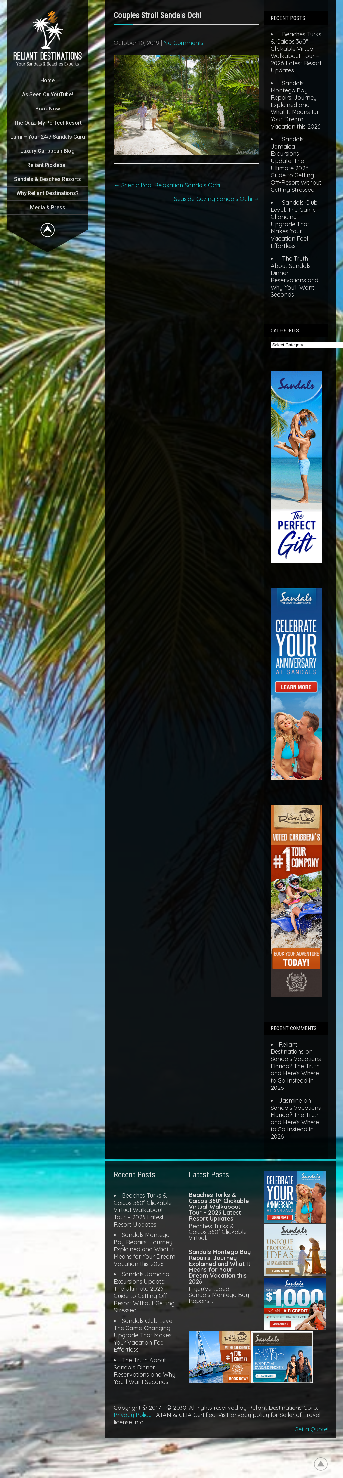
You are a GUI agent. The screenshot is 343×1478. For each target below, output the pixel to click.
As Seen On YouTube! (47, 94)
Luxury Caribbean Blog (47, 151)
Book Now (47, 109)
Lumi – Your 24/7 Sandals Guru (47, 137)
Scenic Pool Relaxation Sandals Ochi (167, 185)
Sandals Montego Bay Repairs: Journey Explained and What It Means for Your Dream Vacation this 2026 (296, 104)
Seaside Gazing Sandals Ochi (216, 199)
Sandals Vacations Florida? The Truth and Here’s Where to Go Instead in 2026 (296, 1073)
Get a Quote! (311, 1429)
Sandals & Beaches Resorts (47, 179)
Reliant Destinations (287, 1048)
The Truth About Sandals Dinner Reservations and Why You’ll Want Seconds (294, 276)
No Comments (183, 43)
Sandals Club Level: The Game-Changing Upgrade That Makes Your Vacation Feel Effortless (294, 224)
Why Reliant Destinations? (47, 193)
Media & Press (47, 207)
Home (47, 80)
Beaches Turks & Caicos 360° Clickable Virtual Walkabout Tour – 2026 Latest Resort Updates (296, 52)
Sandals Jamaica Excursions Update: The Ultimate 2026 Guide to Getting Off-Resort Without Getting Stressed (296, 164)
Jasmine (290, 1100)
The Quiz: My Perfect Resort (48, 123)
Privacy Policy (133, 1415)
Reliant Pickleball (47, 165)
